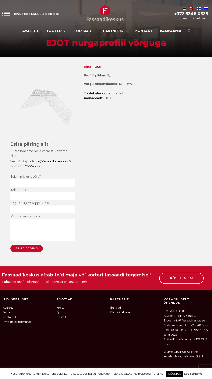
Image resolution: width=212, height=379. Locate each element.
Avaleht (30, 31)
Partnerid (115, 31)
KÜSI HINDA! (181, 278)
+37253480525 (32, 166)
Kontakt (144, 31)
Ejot (59, 312)
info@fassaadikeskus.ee (50, 161)
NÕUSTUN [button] (174, 373)
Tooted (56, 31)
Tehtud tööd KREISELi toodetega (30, 14)
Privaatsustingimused (17, 322)
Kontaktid (9, 317)
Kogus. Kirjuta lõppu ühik (42, 207)
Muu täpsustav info (42, 229)
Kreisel (60, 307)
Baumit (61, 317)
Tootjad (85, 31)
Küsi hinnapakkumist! (195, 18)
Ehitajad (115, 307)
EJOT (107, 98)
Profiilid (117, 93)
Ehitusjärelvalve (120, 312)
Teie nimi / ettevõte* (42, 181)
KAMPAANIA (171, 31)
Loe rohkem (193, 373)
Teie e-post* (42, 194)
